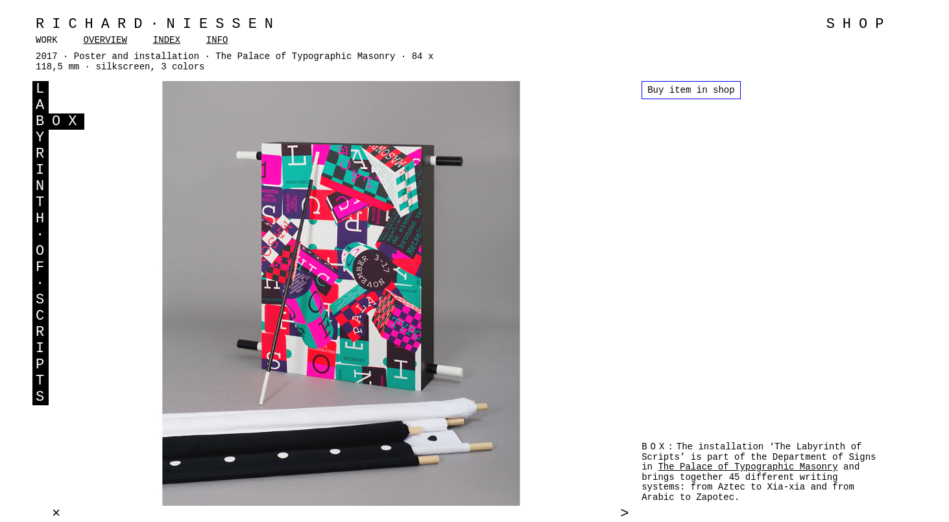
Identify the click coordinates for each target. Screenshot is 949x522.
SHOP (859, 24)
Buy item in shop (690, 90)
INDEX (166, 40)
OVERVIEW (105, 40)
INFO (217, 40)
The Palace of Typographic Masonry (747, 467)
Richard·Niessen (158, 24)
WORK (47, 40)
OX (68, 121)
